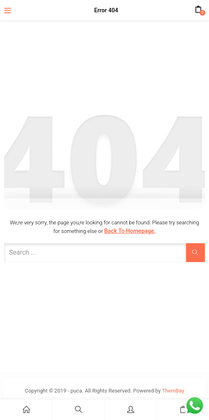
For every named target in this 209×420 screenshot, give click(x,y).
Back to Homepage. (130, 231)
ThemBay (173, 391)
